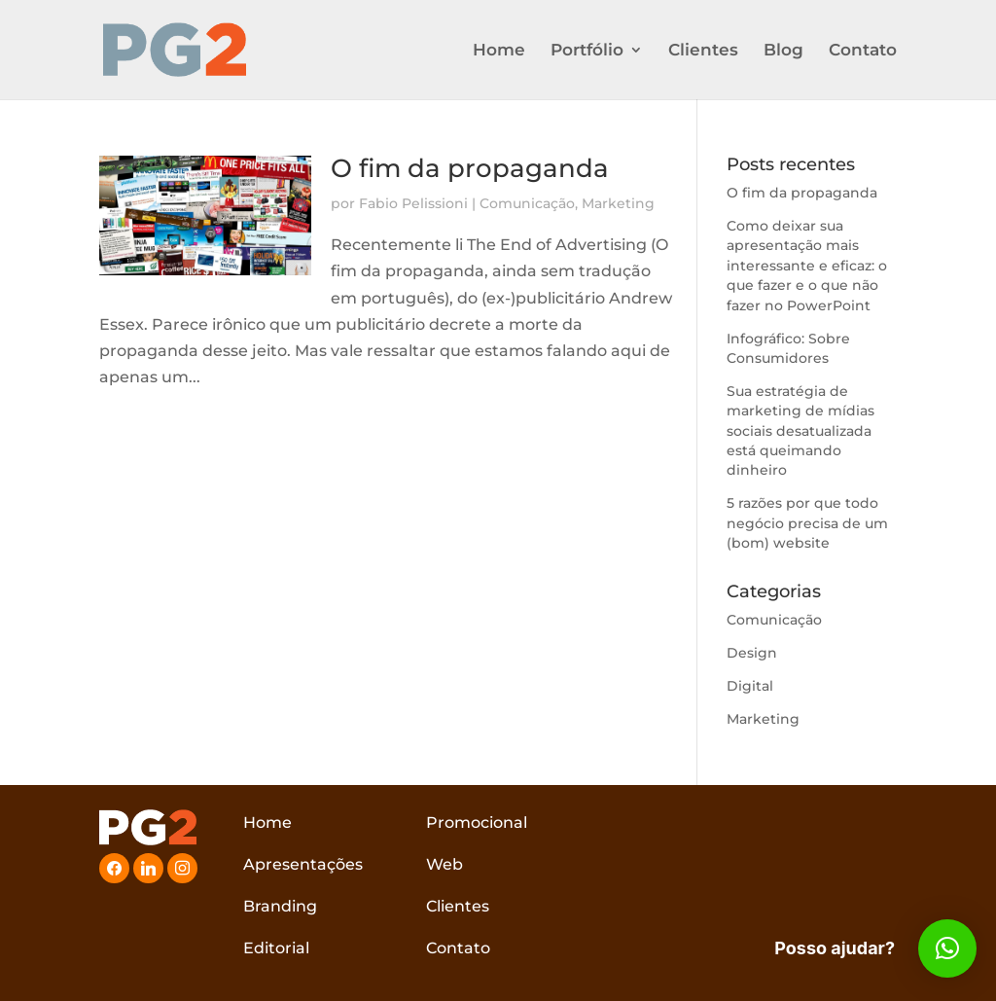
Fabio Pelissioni (413, 203)
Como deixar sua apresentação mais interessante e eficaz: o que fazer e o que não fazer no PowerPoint (807, 265)
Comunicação (527, 203)
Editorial (276, 948)
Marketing (618, 203)
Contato (863, 51)
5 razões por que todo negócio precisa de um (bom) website (807, 523)
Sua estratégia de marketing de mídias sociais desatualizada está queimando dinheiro (800, 431)
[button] (947, 948)
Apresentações (303, 864)
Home (499, 51)
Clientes (703, 51)
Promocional (476, 822)
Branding (280, 906)
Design (752, 653)
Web (444, 864)
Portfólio (587, 51)
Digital (750, 686)
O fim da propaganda (470, 168)
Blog (783, 51)
